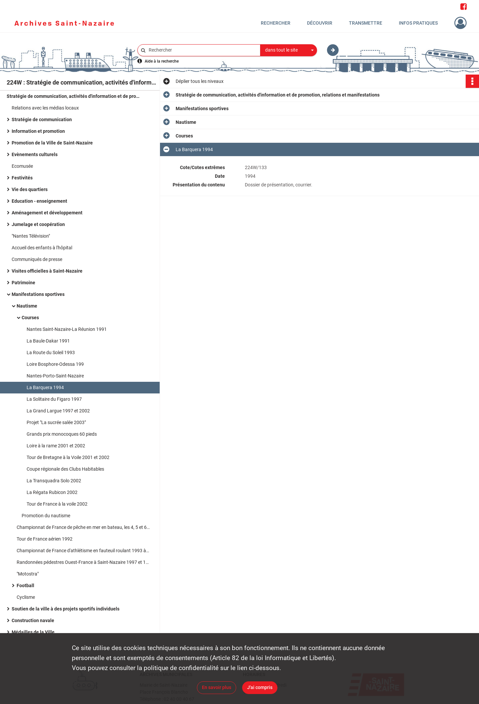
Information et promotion (38, 131)
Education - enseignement (39, 201)
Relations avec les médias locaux (45, 108)
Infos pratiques (418, 23)
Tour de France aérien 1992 (45, 539)
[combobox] (288, 50)
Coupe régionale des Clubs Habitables (65, 469)
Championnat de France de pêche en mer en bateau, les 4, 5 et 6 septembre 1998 (83, 527)
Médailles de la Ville (33, 632)
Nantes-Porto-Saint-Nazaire (55, 375)
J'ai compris (259, 687)
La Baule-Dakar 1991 (48, 341)
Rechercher (275, 23)
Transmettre (365, 23)
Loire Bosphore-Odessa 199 (55, 364)
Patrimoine (23, 282)
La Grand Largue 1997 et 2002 (58, 410)
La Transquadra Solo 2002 (54, 480)
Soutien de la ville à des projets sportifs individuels (65, 608)
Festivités (22, 177)
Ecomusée (22, 166)
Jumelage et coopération (38, 224)
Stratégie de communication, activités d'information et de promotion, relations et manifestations (73, 96)
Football (25, 585)
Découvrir (319, 23)
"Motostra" (28, 574)
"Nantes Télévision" (31, 236)
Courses (30, 317)
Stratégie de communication (42, 119)
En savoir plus (216, 687)
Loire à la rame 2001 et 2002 (56, 445)
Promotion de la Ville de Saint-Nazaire (52, 142)
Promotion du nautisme (46, 515)
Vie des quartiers (30, 189)
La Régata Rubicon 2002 (52, 492)
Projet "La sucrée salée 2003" (56, 422)
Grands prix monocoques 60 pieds (62, 434)
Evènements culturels (35, 154)
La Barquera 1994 (45, 387)
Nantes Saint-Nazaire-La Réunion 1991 (67, 329)
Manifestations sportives (38, 294)
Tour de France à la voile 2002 (57, 504)
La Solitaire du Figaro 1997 (54, 399)
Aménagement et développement (47, 212)
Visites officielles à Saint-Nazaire (47, 271)
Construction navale (33, 620)
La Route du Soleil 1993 (51, 352)
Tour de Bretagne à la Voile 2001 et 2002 (68, 457)
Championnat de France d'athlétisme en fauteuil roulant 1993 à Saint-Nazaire (83, 550)
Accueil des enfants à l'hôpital (42, 247)
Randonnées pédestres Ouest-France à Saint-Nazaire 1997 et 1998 (83, 562)
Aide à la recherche (162, 61)
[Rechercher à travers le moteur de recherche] (202, 50)
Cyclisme (26, 597)
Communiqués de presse (37, 259)
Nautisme (27, 306)
